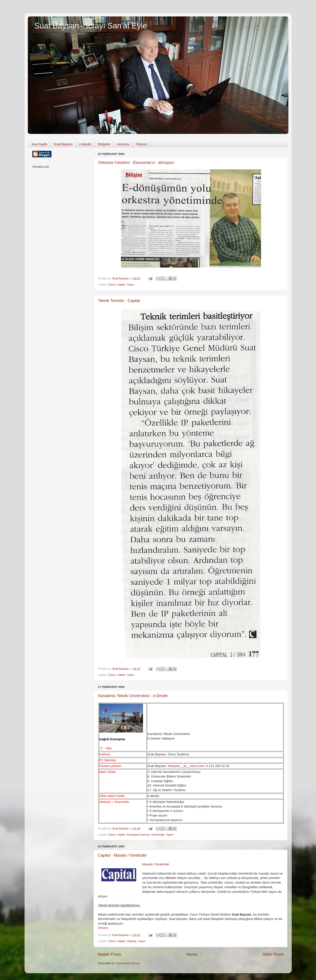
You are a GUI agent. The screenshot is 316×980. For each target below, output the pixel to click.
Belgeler (104, 144)
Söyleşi (132, 941)
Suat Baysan (63, 144)
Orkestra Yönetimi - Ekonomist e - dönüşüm (136, 162)
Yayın (130, 284)
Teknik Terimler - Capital (119, 300)
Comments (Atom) (128, 963)
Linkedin (85, 144)
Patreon (142, 144)
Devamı (103, 927)
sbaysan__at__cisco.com (186, 766)
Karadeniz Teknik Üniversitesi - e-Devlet (133, 696)
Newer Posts (109, 954)
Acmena (123, 144)
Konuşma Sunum (138, 834)
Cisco (112, 284)
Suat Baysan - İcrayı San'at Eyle (90, 25)
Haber (121, 284)
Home (191, 954)
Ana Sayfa (39, 144)
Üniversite (157, 834)
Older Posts (273, 954)
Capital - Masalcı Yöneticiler (122, 855)
